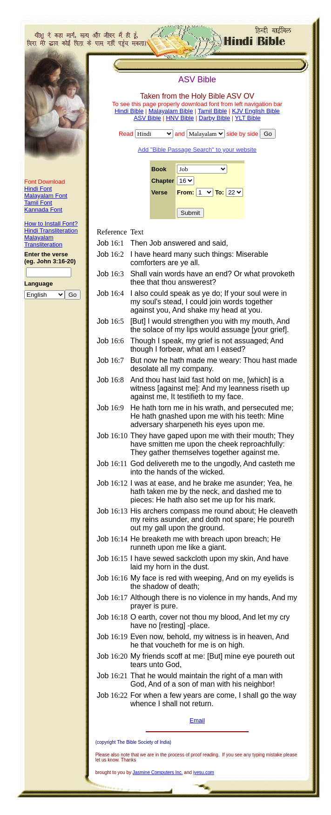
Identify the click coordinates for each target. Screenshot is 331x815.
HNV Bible (180, 117)
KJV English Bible (256, 110)
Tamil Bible (212, 110)
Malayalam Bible (171, 110)
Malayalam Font (45, 195)
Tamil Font (38, 202)
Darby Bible (214, 117)
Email (197, 720)
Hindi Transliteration (51, 230)
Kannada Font (43, 209)
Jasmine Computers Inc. (158, 772)
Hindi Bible (129, 110)
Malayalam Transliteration (43, 241)
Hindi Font (38, 188)
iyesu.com (203, 772)
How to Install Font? (51, 223)
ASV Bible (147, 117)
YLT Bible (248, 117)
